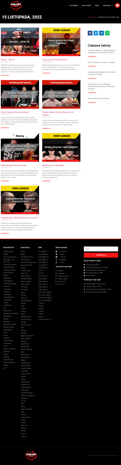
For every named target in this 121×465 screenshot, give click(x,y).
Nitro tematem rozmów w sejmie (101, 62)
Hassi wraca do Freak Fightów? (55, 60)
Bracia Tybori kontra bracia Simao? (15, 112)
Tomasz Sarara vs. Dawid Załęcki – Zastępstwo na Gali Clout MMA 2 (102, 51)
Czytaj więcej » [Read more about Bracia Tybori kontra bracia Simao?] (5, 127)
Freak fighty (73, 5)
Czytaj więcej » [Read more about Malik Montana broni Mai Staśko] (5, 181)
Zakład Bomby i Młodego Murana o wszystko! (19, 218)
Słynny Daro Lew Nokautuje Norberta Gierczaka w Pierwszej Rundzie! (101, 86)
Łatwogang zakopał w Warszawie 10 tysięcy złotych (101, 73)
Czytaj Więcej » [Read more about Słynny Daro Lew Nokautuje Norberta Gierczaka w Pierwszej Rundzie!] (92, 92)
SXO (116, 455)
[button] (90, 33)
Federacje (108, 5)
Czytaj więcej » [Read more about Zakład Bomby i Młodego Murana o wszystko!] (5, 233)
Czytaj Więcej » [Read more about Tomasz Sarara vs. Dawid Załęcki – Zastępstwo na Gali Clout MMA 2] (92, 56)
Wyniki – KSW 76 (8, 60)
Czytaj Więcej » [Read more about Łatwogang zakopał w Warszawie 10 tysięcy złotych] (92, 78)
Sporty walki (86, 5)
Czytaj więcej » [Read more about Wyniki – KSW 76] (5, 75)
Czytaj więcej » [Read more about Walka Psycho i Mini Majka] (46, 181)
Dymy (97, 5)
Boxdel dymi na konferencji (99, 98)
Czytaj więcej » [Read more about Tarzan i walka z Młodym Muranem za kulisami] (46, 128)
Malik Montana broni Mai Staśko (14, 165)
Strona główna (92, 17)
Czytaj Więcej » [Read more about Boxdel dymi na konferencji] (92, 102)
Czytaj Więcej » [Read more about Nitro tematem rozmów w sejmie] (92, 66)
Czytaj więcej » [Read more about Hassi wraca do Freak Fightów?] (46, 73)
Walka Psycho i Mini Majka (53, 165)
